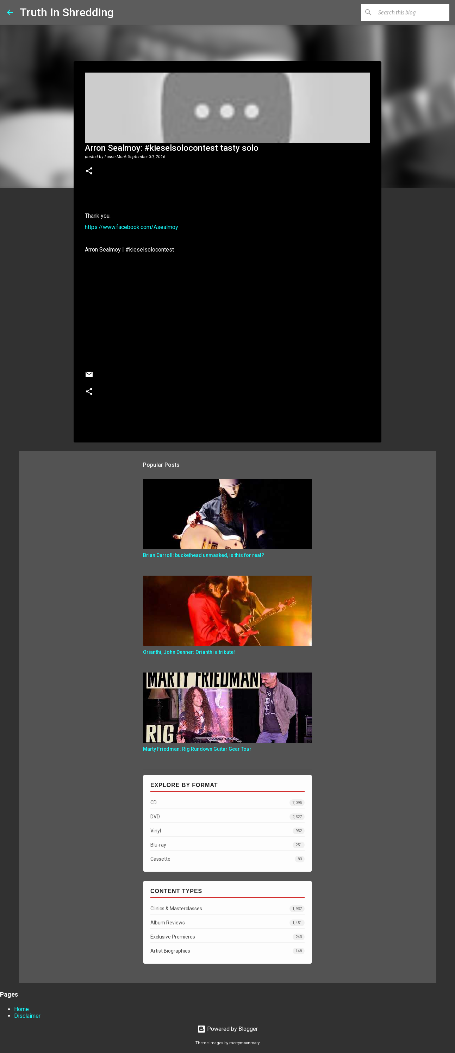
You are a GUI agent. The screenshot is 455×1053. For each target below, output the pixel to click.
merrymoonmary (244, 1043)
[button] (89, 171)
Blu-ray (227, 845)
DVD (227, 816)
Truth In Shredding (67, 12)
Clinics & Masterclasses (227, 908)
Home (21, 1009)
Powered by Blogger (227, 1029)
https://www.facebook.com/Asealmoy (131, 227)
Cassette (227, 859)
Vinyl (227, 831)
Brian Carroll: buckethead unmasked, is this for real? (203, 555)
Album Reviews (227, 922)
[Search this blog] (412, 12)
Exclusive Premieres (227, 937)
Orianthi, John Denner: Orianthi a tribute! (189, 652)
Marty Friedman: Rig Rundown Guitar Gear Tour (197, 749)
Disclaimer (27, 1015)
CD (227, 802)
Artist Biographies (227, 951)
